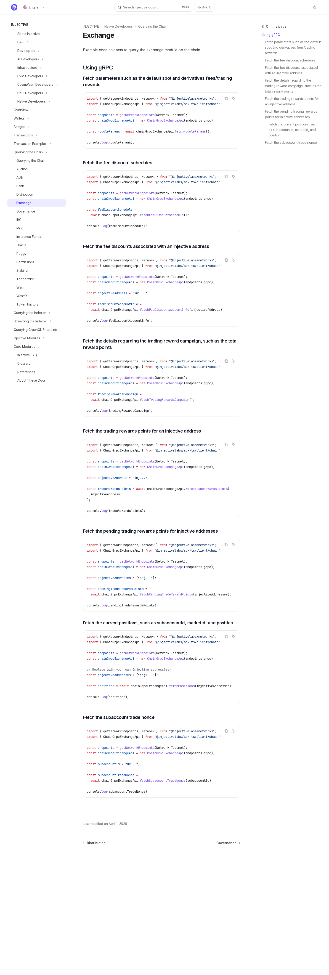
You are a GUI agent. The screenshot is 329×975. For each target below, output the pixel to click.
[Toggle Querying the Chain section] (36, 152)
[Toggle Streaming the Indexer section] (36, 321)
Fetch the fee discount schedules (290, 60)
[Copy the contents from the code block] (226, 98)
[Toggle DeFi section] (36, 42)
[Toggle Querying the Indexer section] (36, 313)
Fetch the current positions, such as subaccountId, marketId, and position (293, 129)
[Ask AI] (233, 98)
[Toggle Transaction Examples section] (36, 144)
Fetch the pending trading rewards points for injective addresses (291, 114)
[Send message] (235, 854)
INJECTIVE (91, 26)
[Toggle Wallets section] (36, 118)
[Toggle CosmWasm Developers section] (36, 84)
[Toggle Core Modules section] (36, 347)
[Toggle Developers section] (36, 51)
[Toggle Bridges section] (36, 127)
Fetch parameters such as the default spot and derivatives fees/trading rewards (293, 47)
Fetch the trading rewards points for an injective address (292, 101)
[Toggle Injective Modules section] (36, 338)
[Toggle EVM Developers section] (36, 76)
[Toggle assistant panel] (204, 7)
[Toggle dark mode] (314, 7)
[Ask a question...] (161, 852)
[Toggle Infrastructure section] (36, 68)
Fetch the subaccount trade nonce (291, 142)
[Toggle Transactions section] (36, 135)
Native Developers (118, 26)
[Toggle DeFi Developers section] (36, 93)
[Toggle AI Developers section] (36, 59)
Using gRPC (270, 35)
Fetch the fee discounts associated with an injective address (292, 70)
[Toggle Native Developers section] (36, 101)
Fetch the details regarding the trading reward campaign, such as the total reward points (293, 85)
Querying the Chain (152, 26)
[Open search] (153, 7)
